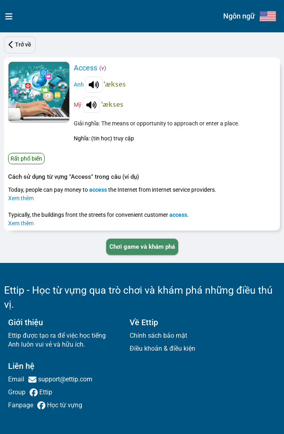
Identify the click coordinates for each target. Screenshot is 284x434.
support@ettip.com (64, 379)
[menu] (7, 16)
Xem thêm (21, 198)
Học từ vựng (63, 405)
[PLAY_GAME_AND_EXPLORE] (142, 247)
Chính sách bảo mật (158, 335)
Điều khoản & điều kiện (162, 348)
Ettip (45, 392)
